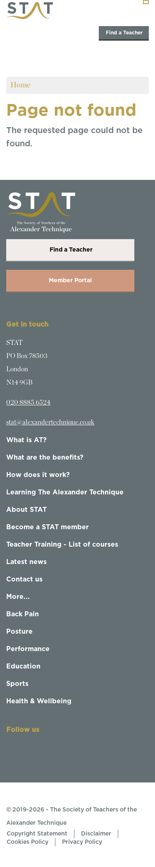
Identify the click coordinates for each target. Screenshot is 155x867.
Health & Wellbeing (39, 701)
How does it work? (38, 475)
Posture (19, 631)
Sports (17, 684)
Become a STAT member (47, 527)
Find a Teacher (124, 32)
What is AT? (26, 440)
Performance (28, 649)
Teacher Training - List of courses (62, 544)
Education (23, 666)
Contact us (24, 579)
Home (20, 85)
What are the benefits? (44, 457)
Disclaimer (96, 834)
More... (18, 596)
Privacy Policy (82, 842)
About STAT (26, 509)
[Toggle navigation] (146, 2)
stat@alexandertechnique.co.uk (50, 422)
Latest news (26, 562)
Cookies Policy (27, 842)
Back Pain (22, 614)
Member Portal (70, 280)
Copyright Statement (37, 834)
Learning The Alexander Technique (65, 492)
